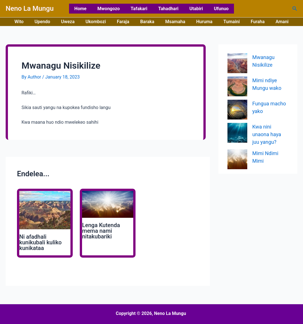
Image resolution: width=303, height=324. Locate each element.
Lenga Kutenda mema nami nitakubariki (101, 231)
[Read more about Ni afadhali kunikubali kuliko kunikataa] (44, 210)
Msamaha (173, 21)
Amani (272, 21)
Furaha (250, 21)
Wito (28, 21)
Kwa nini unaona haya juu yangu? (266, 134)
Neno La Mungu (30, 8)
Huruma (200, 21)
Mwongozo (111, 8)
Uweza (73, 21)
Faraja (125, 21)
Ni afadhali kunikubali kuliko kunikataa (40, 242)
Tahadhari (167, 8)
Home (85, 8)
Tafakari (140, 8)
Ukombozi (99, 21)
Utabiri (193, 8)
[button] (294, 8)
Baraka (147, 21)
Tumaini (226, 21)
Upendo (50, 21)
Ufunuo (216, 8)
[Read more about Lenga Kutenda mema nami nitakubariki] (107, 204)
